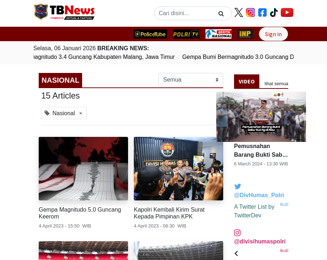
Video (247, 81)
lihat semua (276, 83)
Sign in (273, 34)
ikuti (284, 204)
